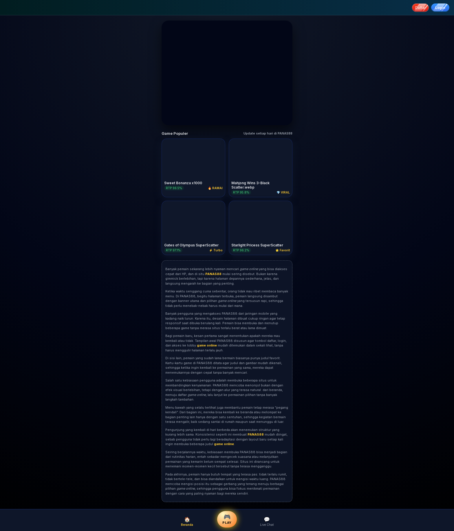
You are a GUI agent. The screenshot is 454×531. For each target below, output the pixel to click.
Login (440, 7)
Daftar (420, 7)
